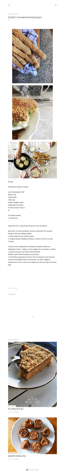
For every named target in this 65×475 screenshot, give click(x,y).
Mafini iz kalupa (17, 456)
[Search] (56, 4)
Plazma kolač (15, 409)
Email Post (15, 288)
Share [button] (9, 288)
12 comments (15, 459)
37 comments (15, 412)
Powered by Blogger (32, 470)
